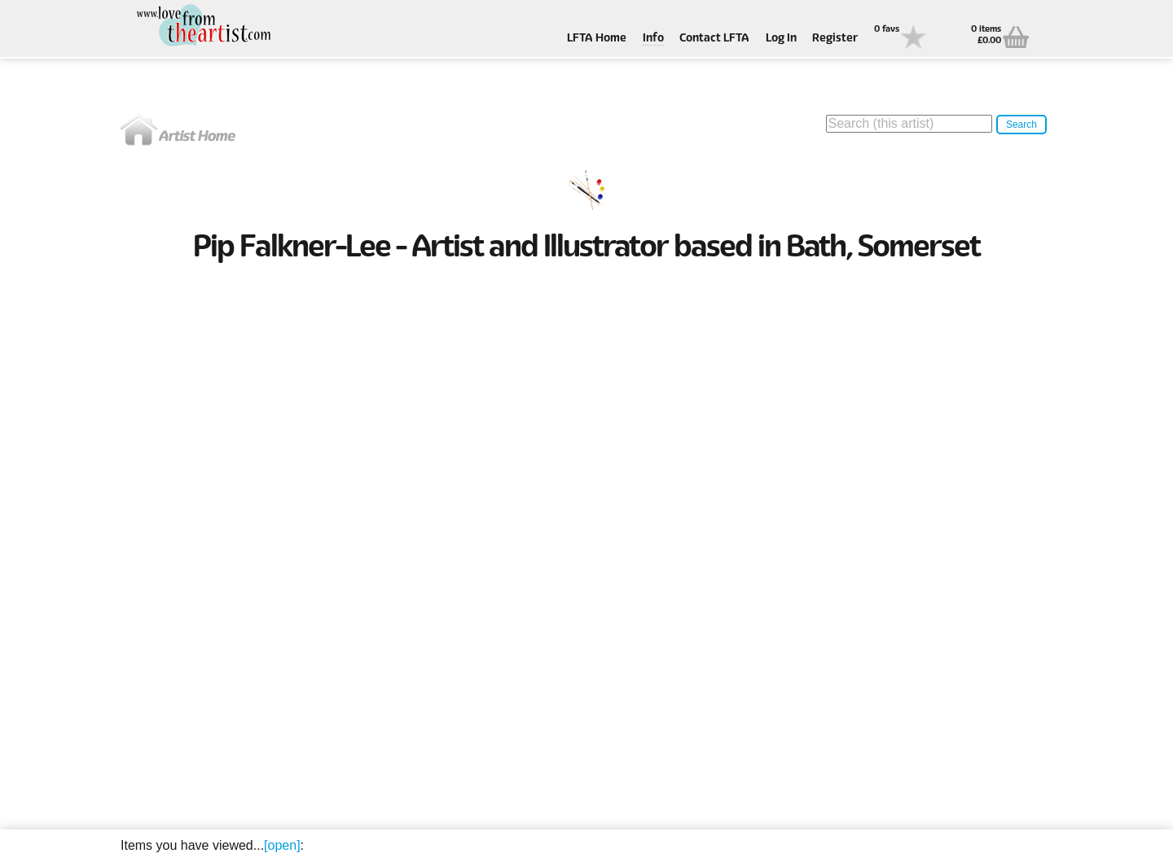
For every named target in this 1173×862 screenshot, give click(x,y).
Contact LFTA (714, 39)
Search (1021, 124)
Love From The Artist (202, 26)
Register (835, 39)
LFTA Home (596, 39)
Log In (781, 39)
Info (653, 39)
